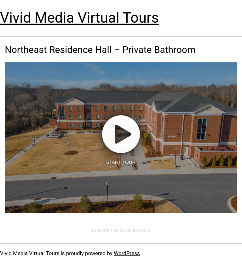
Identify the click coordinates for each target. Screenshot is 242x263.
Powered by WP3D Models (121, 230)
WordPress (127, 253)
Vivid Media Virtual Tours (79, 17)
